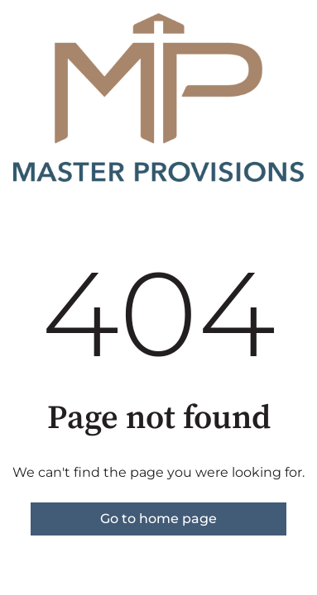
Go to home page (158, 518)
